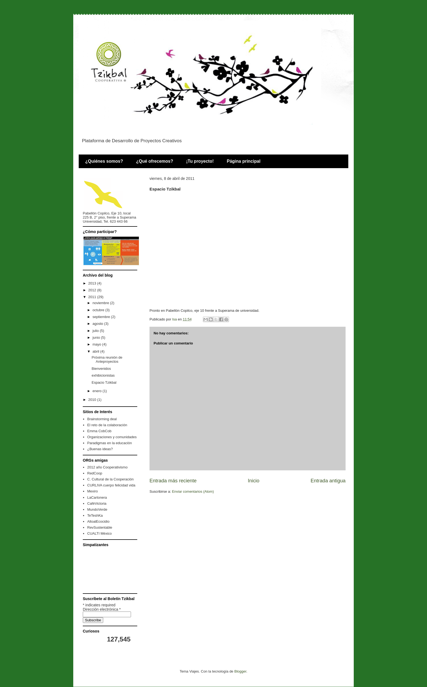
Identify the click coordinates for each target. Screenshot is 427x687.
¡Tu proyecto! (200, 161)
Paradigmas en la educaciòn (109, 443)
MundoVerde (97, 509)
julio (96, 331)
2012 (92, 290)
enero (98, 391)
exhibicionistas (103, 375)
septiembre (102, 317)
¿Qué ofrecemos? (154, 161)
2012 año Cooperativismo (107, 467)
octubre (99, 310)
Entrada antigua (328, 480)
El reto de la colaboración (107, 425)
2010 (92, 400)
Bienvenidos (101, 369)
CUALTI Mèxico (99, 533)
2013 (92, 283)
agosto (98, 324)
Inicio (253, 480)
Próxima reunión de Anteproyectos (106, 359)
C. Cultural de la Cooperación (110, 479)
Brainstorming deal (102, 419)
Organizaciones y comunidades (111, 437)
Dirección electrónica (102, 609)
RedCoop (94, 473)
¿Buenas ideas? (100, 449)
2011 (92, 297)
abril (96, 351)
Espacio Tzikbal (103, 382)
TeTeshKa (95, 515)
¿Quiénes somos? (104, 161)
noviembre (101, 303)
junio (97, 337)
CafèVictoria (96, 503)
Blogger (240, 671)
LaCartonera (97, 497)
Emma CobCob (99, 431)
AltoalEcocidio (98, 521)
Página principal (244, 161)
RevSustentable (99, 527)
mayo (97, 344)
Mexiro (92, 491)
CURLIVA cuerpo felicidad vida (111, 485)
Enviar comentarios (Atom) (193, 491)
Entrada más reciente (173, 480)
